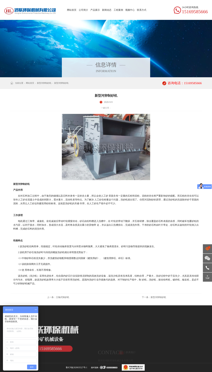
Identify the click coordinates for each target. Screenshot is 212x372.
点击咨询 (207, 248)
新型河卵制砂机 (44, 83)
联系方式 (141, 10)
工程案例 (118, 10)
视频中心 (130, 10)
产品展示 (95, 10)
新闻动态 (106, 10)
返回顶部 (207, 277)
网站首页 (71, 10)
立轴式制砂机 (58, 297)
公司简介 (83, 10)
